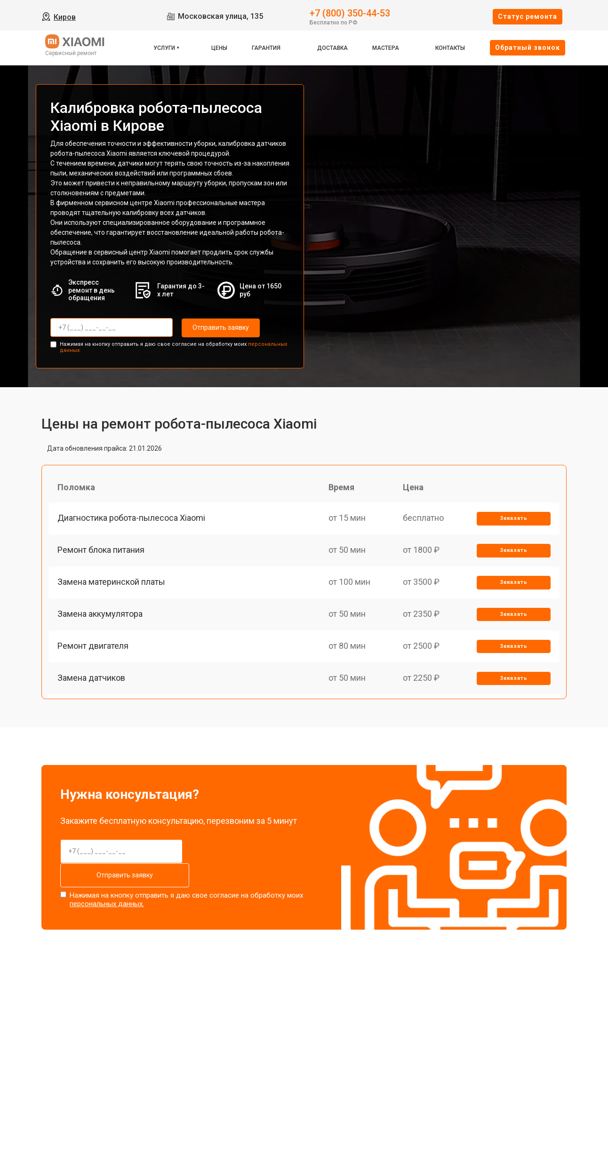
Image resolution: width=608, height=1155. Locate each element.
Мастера (385, 48)
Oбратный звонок (527, 47)
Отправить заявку (219, 327)
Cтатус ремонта (527, 16)
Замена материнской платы (112, 584)
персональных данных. (107, 903)
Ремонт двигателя (93, 649)
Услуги (164, 48)
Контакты (450, 48)
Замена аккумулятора (100, 617)
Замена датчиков (92, 682)
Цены (219, 48)
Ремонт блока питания (101, 552)
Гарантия (266, 48)
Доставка (332, 48)
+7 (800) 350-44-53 (350, 12)
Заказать (513, 519)
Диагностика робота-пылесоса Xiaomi (132, 519)
